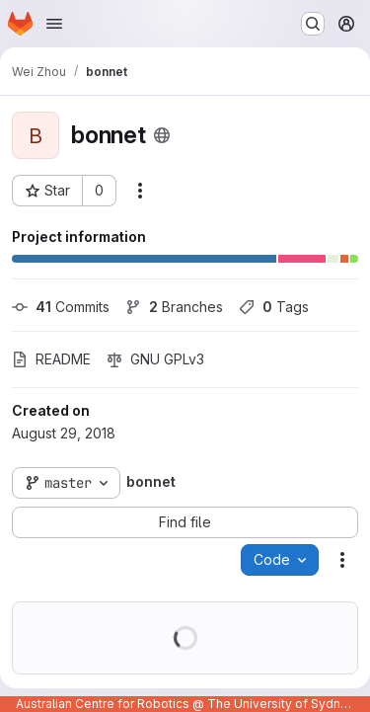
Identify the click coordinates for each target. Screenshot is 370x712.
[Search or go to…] (313, 24)
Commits (61, 306)
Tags (274, 306)
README (51, 359)
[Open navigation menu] (54, 24)
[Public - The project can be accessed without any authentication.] (162, 135)
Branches (174, 306)
